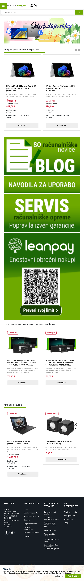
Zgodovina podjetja (31, 513)
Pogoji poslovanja (30, 524)
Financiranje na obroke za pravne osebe (50, 525)
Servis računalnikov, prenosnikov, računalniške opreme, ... (51, 548)
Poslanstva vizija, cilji (31, 516)
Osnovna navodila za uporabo (51, 540)
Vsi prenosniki (69, 519)
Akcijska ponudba (70, 512)
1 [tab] (36, 40)
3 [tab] (46, 40)
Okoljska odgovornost (28, 528)
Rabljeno (67, 523)
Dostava (27, 520)
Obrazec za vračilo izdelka (50, 513)
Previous (7, 30)
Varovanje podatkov (31, 533)
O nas (26, 509)
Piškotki (27, 536)
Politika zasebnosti (68, 573)
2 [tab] (41, 40)
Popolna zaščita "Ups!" (50, 535)
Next (74, 30)
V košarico (22, 125)
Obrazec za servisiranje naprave (51, 518)
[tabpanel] (42, 30)
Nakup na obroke (50, 530)
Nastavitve (59, 576)
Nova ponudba (69, 516)
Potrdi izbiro (73, 576)
